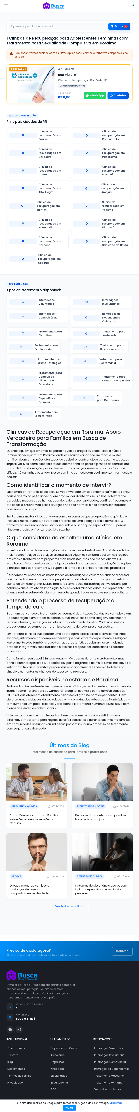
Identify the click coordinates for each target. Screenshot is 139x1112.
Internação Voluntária (108, 1048)
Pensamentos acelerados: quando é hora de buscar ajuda (100, 817)
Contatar (118, 95)
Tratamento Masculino (109, 1076)
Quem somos (16, 1048)
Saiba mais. (116, 1103)
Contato (122, 951)
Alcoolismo (58, 1055)
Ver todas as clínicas (107, 1090)
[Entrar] (133, 5)
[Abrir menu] (5, 5)
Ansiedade (58, 1069)
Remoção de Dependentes (111, 1069)
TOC (54, 1090)
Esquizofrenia (59, 1083)
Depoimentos (16, 1069)
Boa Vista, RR (67, 75)
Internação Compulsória (110, 1062)
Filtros (119, 26)
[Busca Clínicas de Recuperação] (53, 5)
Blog (10, 1062)
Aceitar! (69, 1107)
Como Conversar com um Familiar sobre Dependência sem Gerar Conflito (33, 819)
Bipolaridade (59, 1076)
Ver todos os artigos (69, 907)
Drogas (16, 876)
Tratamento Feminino (108, 1083)
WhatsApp (95, 95)
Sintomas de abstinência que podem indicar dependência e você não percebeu (101, 890)
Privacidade (15, 1083)
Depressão (58, 1062)
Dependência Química (24, 806)
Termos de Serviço (19, 1076)
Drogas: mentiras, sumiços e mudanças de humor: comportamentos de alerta (29, 890)
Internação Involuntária (109, 1055)
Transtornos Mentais (90, 806)
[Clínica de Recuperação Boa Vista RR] (30, 84)
